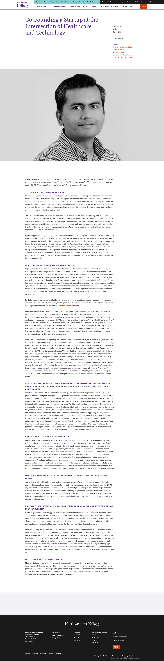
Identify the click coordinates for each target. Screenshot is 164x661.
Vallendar (95, 641)
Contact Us (56, 632)
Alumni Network (118, 52)
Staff (109, 2)
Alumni (115, 2)
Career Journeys (118, 50)
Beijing (94, 634)
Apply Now (117, 632)
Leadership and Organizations (123, 57)
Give (116, 644)
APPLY (143, 7)
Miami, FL (76, 639)
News (94, 6)
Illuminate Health (64, 306)
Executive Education (79, 6)
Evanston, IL (77, 637)
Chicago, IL (77, 634)
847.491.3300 (29, 641)
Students (143, 2)
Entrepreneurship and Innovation (124, 55)
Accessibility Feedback (126, 655)
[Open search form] (150, 1)
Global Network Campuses (99, 632)
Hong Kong (95, 637)
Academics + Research (109, 6)
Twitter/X (51, 651)
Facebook (35, 651)
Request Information (121, 635)
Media (137, 2)
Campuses (77, 632)
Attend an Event (119, 639)
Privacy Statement (114, 655)
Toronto (94, 639)
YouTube (58, 651)
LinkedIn (27, 651)
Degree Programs (59, 6)
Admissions (127, 6)
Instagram (43, 651)
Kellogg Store (56, 637)
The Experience (41, 6)
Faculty (104, 2)
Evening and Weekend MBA (122, 47)
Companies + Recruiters (126, 2)
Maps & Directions (58, 634)
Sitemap (136, 655)
